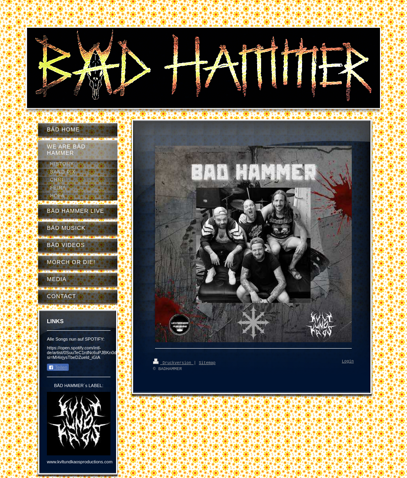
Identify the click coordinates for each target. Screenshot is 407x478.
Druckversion (173, 362)
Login (348, 361)
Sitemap (207, 362)
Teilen (57, 367)
